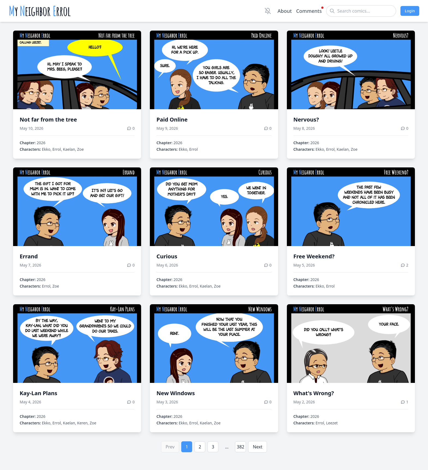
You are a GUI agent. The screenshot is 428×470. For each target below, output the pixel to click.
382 (240, 447)
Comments (309, 10)
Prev (170, 447)
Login (410, 10)
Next (257, 447)
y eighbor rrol (40, 10)
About (285, 11)
